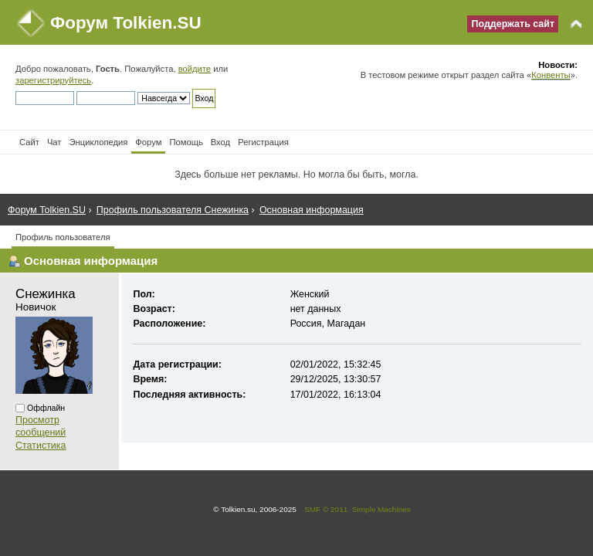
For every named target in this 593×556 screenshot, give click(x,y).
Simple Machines (381, 509)
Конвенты (550, 75)
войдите (194, 68)
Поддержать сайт (512, 24)
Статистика (40, 445)
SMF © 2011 (325, 509)
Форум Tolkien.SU (126, 22)
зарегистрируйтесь (53, 80)
